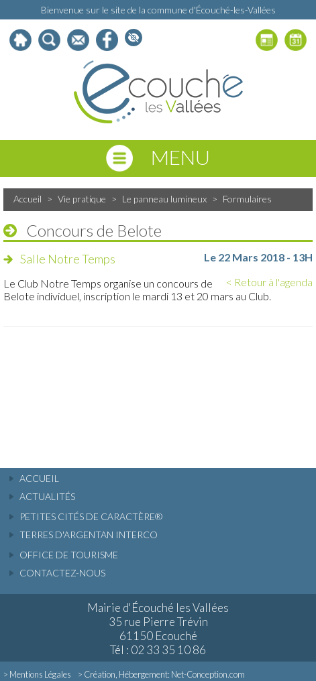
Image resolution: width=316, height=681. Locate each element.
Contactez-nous (62, 572)
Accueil (27, 198)
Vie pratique (82, 198)
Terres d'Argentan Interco (88, 534)
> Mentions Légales (37, 674)
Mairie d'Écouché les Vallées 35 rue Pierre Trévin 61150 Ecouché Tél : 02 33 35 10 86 (158, 629)
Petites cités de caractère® (90, 516)
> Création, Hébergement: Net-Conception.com (161, 674)
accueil (39, 478)
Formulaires (247, 198)
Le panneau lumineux (164, 198)
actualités (47, 496)
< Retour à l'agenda (269, 281)
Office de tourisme (68, 554)
